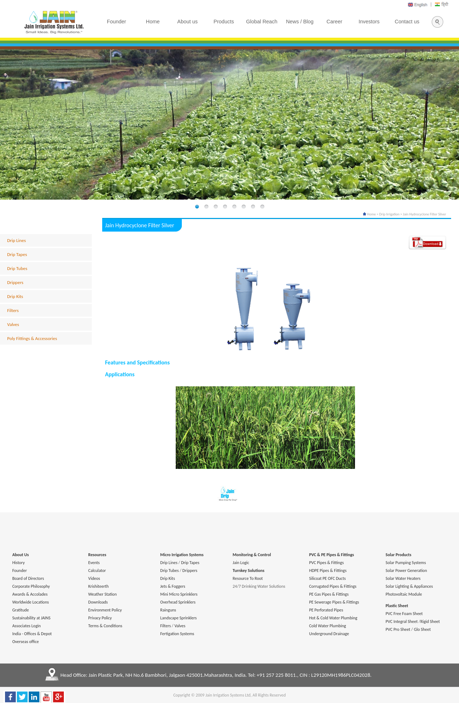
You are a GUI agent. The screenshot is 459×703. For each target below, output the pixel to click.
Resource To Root (248, 578)
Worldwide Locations (30, 602)
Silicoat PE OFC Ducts (327, 578)
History (18, 562)
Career (334, 21)
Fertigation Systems (177, 633)
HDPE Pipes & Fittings (327, 570)
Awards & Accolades (30, 594)
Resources (97, 554)
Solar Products (398, 554)
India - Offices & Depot (32, 633)
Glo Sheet (422, 629)
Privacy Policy (100, 617)
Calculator (97, 570)
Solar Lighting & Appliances (409, 586)
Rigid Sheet (430, 621)
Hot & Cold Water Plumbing (333, 617)
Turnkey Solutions (248, 570)
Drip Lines (16, 240)
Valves (13, 324)
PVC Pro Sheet (397, 629)
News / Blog (299, 21)
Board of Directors (28, 578)
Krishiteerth (98, 586)
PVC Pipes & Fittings (326, 562)
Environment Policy (105, 610)
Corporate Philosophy (31, 586)
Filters (13, 310)
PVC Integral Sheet (401, 621)
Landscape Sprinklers (178, 617)
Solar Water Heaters (403, 578)
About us (187, 21)
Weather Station (102, 594)
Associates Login (26, 625)
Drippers (15, 282)
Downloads (98, 602)
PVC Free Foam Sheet (404, 613)
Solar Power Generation (406, 570)
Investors (369, 21)
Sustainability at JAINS (31, 617)
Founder (19, 570)
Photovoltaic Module (403, 594)
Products (224, 21)
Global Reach (261, 21)
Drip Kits (15, 296)
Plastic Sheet (396, 605)
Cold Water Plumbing (327, 625)
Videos (94, 578)
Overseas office (25, 641)
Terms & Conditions (105, 625)
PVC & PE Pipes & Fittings (331, 554)
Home (369, 214)
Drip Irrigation (389, 214)
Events (94, 562)
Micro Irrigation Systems (182, 554)
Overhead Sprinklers (177, 602)
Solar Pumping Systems (405, 562)
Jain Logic (241, 562)
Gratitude (20, 610)
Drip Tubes (17, 268)
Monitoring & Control (252, 554)
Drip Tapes (17, 254)
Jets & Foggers (172, 586)
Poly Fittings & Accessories (32, 338)
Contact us (407, 21)
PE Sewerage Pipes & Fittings (334, 602)
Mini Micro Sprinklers (179, 594)
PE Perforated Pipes (326, 610)
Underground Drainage (329, 633)
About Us (20, 554)
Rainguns (168, 610)
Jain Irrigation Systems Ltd (228, 695)
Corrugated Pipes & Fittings (332, 586)
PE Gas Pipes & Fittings (329, 594)
